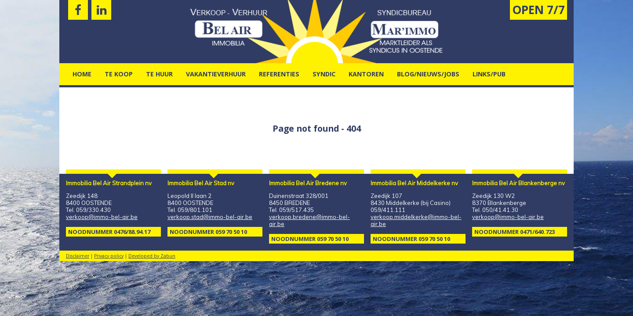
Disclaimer (77, 256)
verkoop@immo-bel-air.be (102, 216)
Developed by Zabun (151, 256)
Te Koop (119, 74)
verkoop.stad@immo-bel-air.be (209, 216)
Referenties (279, 74)
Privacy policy (109, 256)
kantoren (366, 74)
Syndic (324, 74)
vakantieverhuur (216, 74)
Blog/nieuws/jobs (428, 74)
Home (82, 74)
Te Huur (159, 74)
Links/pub (489, 74)
